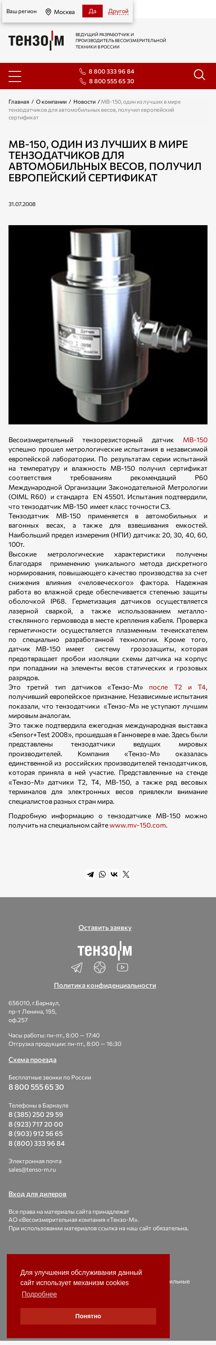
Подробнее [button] (39, 1294)
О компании (51, 101)
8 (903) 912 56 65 (35, 1133)
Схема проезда (32, 1059)
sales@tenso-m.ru (32, 1169)
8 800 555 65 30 (111, 81)
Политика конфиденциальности (105, 985)
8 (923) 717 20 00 (35, 1124)
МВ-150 (195, 439)
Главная (18, 101)
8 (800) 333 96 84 (36, 1143)
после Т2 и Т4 (177, 687)
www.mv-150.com (137, 825)
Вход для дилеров (37, 1194)
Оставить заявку (105, 927)
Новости (84, 101)
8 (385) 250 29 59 (35, 1114)
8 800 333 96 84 (111, 71)
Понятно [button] (88, 1316)
